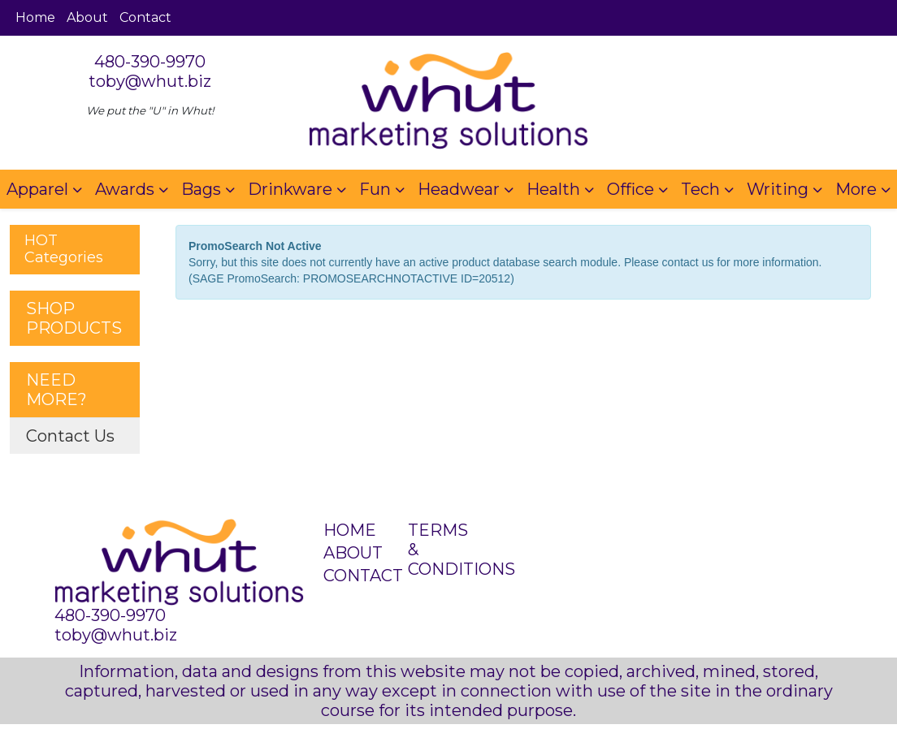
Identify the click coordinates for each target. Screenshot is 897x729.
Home (35, 17)
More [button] (856, 189)
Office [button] (630, 189)
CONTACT (355, 575)
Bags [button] (201, 189)
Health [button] (553, 189)
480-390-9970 (150, 61)
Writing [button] (777, 189)
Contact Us (70, 436)
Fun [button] (375, 189)
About (87, 17)
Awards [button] (124, 189)
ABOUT (353, 553)
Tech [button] (700, 189)
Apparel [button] (37, 189)
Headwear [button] (459, 189)
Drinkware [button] (290, 189)
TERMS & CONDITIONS (440, 549)
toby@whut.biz (150, 81)
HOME (349, 530)
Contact (145, 17)
